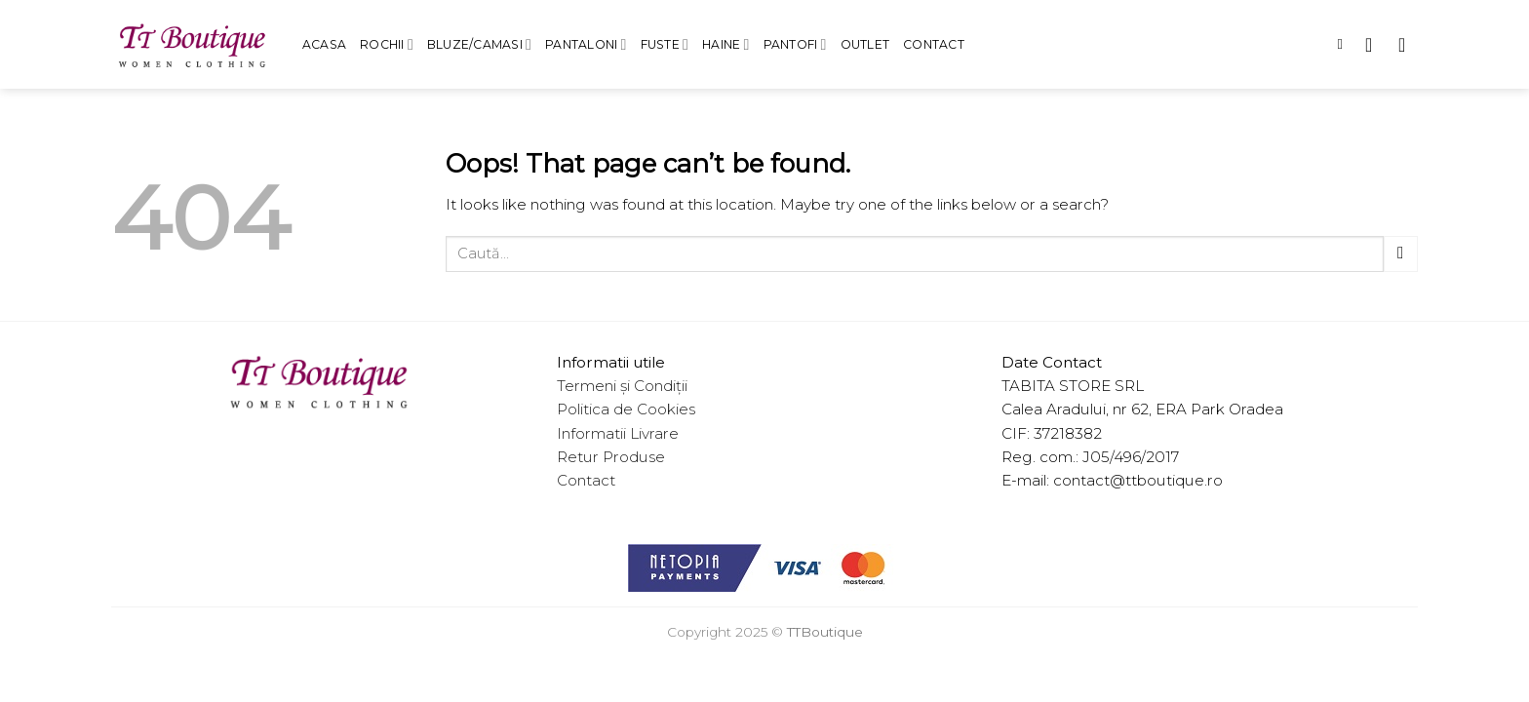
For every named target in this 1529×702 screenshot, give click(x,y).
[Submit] (1401, 254)
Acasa (324, 44)
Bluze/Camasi (479, 44)
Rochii (386, 44)
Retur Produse (611, 457)
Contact (933, 44)
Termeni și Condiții (622, 385)
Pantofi (795, 44)
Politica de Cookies (626, 409)
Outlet (865, 44)
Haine (726, 44)
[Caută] (1344, 44)
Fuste (665, 44)
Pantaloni (585, 44)
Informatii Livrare (618, 433)
